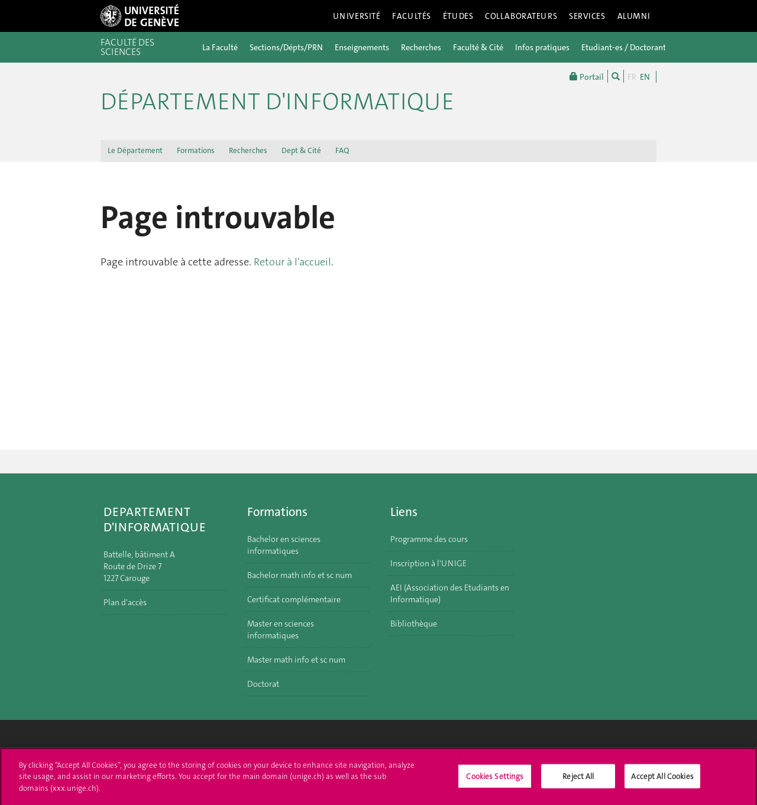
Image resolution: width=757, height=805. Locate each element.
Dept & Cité (301, 150)
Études (458, 16)
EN (645, 77)
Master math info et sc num (296, 659)
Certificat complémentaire (294, 599)
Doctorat (263, 684)
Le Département (135, 150)
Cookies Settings (494, 779)
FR (631, 77)
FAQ (342, 150)
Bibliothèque (413, 623)
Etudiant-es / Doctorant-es (629, 47)
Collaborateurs (521, 16)
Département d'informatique (277, 101)
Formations (196, 150)
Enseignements (362, 47)
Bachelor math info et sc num (299, 575)
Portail (587, 76)
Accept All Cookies (662, 779)
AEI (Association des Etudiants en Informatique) (449, 593)
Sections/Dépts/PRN (286, 47)
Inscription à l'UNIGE (428, 563)
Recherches (421, 47)
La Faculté (220, 47)
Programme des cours (429, 539)
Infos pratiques (542, 47)
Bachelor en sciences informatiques (284, 545)
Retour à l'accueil (292, 262)
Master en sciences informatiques (280, 629)
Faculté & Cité (478, 47)
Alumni (634, 16)
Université (357, 16)
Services (587, 16)
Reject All (578, 779)
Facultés (411, 16)
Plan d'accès (125, 602)
